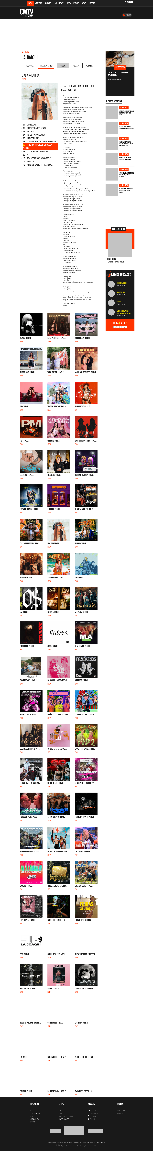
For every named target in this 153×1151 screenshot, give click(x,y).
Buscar (127, 15)
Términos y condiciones (88, 1142)
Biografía (29, 65)
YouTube (92, 1111)
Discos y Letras (46, 66)
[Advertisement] (76, 34)
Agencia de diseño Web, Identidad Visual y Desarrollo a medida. (76, 1146)
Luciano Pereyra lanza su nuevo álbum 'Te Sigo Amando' (126, 190)
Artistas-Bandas (35, 1113)
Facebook (92, 1116)
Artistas (38, 3)
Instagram (93, 1113)
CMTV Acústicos (73, 3)
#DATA (84, 3)
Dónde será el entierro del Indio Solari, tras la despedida (126, 175)
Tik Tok (91, 1119)
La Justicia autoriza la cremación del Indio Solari (126, 127)
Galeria (76, 65)
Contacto (120, 1113)
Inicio (30, 3)
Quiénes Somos (121, 1111)
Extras (92, 3)
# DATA (61, 1111)
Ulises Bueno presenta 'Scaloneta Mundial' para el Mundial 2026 (126, 144)
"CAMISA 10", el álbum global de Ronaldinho (125, 158)
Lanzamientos (59, 3)
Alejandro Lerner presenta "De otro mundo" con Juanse (126, 113)
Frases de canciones (66, 1116)
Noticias (48, 3)
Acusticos (62, 1113)
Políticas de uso (100, 1142)
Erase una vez (64, 1119)
